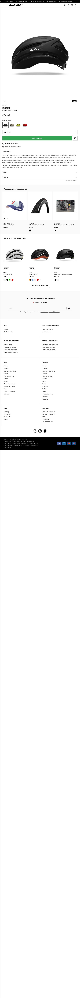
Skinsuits (6, 394)
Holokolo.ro (33, 443)
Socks (5, 381)
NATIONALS (46, 419)
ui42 (24, 441)
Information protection (48, 347)
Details (4, 172)
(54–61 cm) (7, 132)
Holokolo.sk (30, 441)
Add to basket (37, 138)
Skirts (44, 391)
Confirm (68, 308)
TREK (44, 417)
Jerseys (6, 368)
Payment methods (47, 329)
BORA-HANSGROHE (48, 412)
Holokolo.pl (16, 443)
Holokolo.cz (7, 443)
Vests (5, 389)
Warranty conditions (10, 347)
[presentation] (4, 211)
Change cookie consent (11, 352)
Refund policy (8, 344)
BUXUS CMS (16, 441)
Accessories (7, 414)
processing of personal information (50, 312)
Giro (4, 105)
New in (6, 366)
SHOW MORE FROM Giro (40, 285)
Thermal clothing (9, 376)
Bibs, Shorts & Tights (10, 371)
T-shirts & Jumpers (9, 391)
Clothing (6, 412)
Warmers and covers (10, 384)
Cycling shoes (8, 417)
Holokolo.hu (24, 443)
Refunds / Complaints (10, 349)
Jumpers (45, 386)
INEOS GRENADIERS (49, 414)
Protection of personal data (50, 344)
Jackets (6, 373)
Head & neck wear (9, 386)
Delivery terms (46, 332)
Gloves (6, 378)
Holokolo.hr (34, 445)
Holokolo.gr (7, 447)
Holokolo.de (26, 445)
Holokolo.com (16, 445)
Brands (6, 419)
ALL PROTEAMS (47, 422)
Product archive (8, 332)
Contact (6, 329)
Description (6, 151)
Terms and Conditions (48, 349)
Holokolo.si (7, 445)
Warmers (45, 396)
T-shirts (44, 389)
